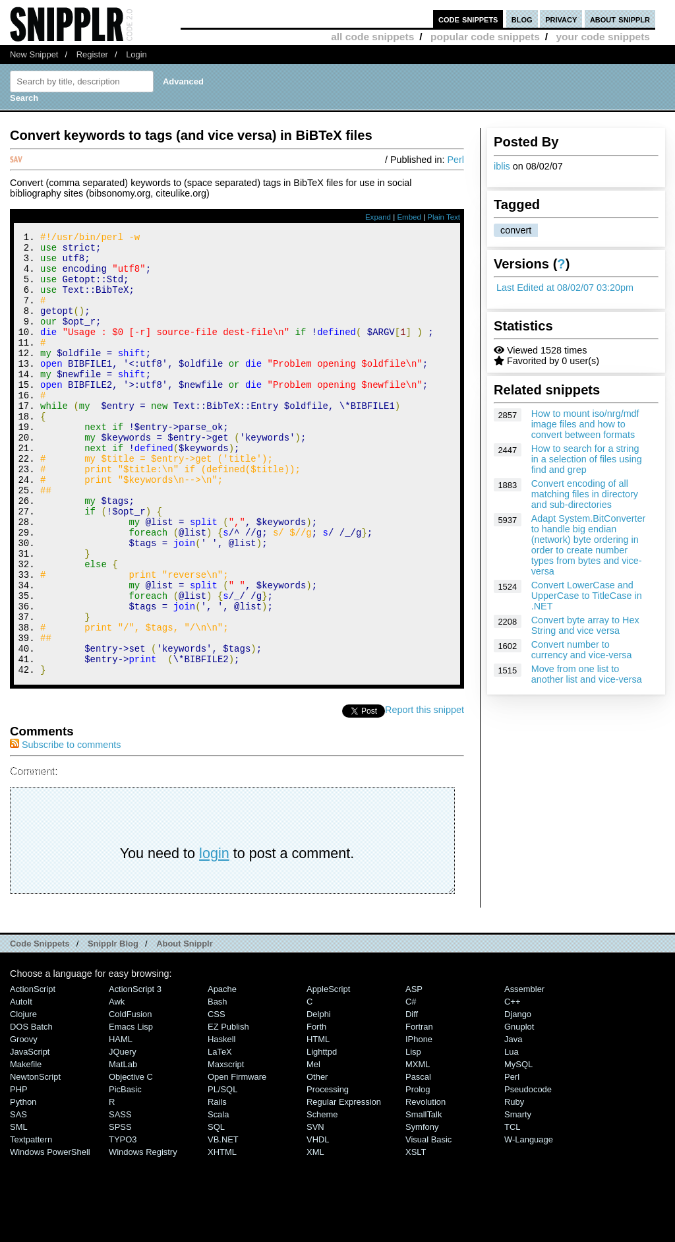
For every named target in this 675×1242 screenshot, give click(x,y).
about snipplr (620, 18)
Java (513, 1122)
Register (92, 54)
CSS (216, 1097)
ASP (414, 1072)
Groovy (24, 1122)
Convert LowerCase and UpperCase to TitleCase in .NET (586, 595)
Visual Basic (428, 1222)
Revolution (425, 1185)
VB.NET (223, 1222)
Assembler (524, 1072)
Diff (411, 1097)
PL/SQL (222, 1172)
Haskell (221, 1122)
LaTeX (220, 1135)
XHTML (222, 1235)
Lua (511, 1135)
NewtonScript (35, 1160)
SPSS (120, 1210)
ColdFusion (130, 1097)
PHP (19, 1172)
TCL (512, 1210)
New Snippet (34, 54)
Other (317, 1160)
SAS (18, 1197)
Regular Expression (344, 1185)
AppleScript (328, 1072)
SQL (216, 1210)
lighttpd (322, 1135)
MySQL (518, 1147)
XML (315, 1235)
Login (136, 54)
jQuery (122, 1135)
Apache (222, 1072)
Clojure (23, 1097)
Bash (217, 1085)
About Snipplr (184, 1027)
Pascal (418, 1160)
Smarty (517, 1197)
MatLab (123, 1147)
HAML (120, 1122)
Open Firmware (237, 1160)
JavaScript (29, 1135)
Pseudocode (528, 1172)
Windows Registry (143, 1235)
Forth (316, 1110)
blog (522, 18)
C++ (512, 1085)
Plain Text (443, 217)
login (214, 936)
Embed (409, 217)
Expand (378, 217)
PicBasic (125, 1172)
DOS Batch (31, 1110)
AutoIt (21, 1085)
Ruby (514, 1185)
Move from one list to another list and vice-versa (586, 674)
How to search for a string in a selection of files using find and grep (586, 459)
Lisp (413, 1135)
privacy (561, 18)
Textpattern (31, 1222)
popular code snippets (485, 36)
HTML (318, 1122)
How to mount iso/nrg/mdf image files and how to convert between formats (585, 424)
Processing (328, 1172)
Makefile (26, 1147)
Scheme (322, 1197)
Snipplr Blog (113, 1027)
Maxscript (226, 1147)
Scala (218, 1197)
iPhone (418, 1122)
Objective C (131, 1160)
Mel (313, 1147)
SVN (315, 1210)
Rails (217, 1185)
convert (515, 230)
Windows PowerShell (50, 1235)
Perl (455, 159)
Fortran (419, 1110)
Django (517, 1097)
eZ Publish (228, 1110)
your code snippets (603, 36)
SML (19, 1210)
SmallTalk (423, 1197)
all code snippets (372, 36)
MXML (417, 1147)
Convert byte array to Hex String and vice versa (585, 625)
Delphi (319, 1097)
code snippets (468, 18)
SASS (120, 1197)
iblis (502, 166)
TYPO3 (122, 1222)
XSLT (415, 1235)
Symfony (421, 1210)
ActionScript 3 (135, 1072)
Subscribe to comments (65, 828)
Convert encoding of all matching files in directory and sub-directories (584, 494)
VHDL (318, 1222)
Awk (117, 1085)
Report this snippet (424, 793)
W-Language (528, 1222)
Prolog (417, 1172)
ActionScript (32, 1072)
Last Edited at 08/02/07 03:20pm (564, 287)
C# (411, 1085)
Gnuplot (519, 1110)
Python (23, 1185)
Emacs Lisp (131, 1110)
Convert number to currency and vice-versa (581, 649)
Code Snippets (40, 1027)
